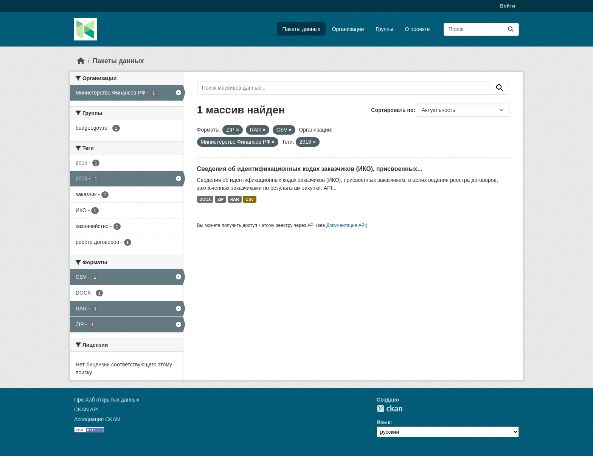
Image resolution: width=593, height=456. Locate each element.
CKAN (389, 409)
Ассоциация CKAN (97, 419)
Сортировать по (392, 110)
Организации (348, 29)
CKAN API (86, 409)
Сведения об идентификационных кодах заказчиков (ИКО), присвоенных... (309, 169)
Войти (507, 6)
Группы (384, 29)
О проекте (417, 29)
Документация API (346, 225)
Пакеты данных (301, 29)
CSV (249, 199)
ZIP (220, 199)
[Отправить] (510, 29)
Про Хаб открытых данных (106, 400)
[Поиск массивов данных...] (481, 29)
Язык (383, 422)
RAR (234, 199)
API (311, 225)
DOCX (205, 199)
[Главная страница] (81, 61)
